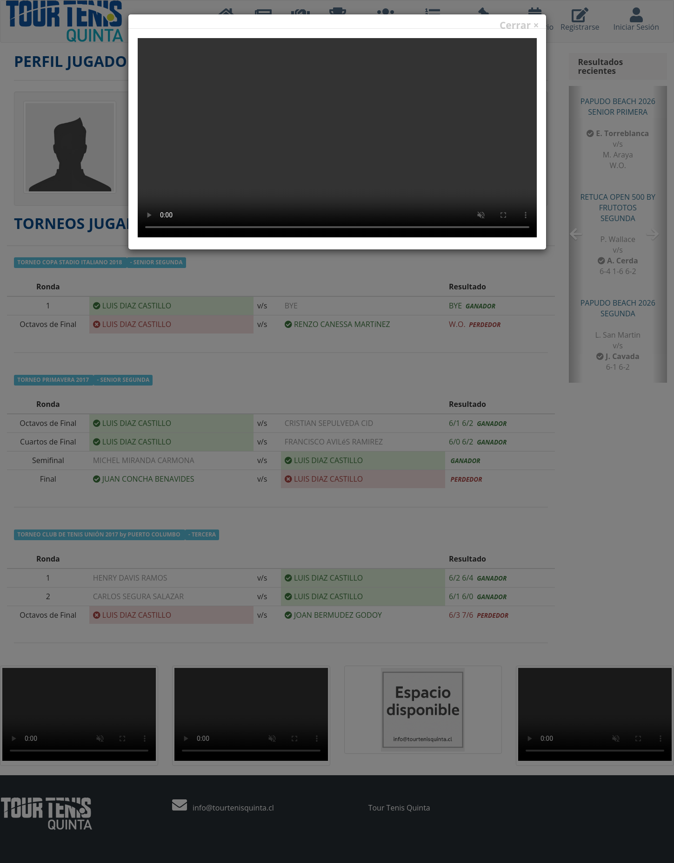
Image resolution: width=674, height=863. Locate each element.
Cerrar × (519, 25)
